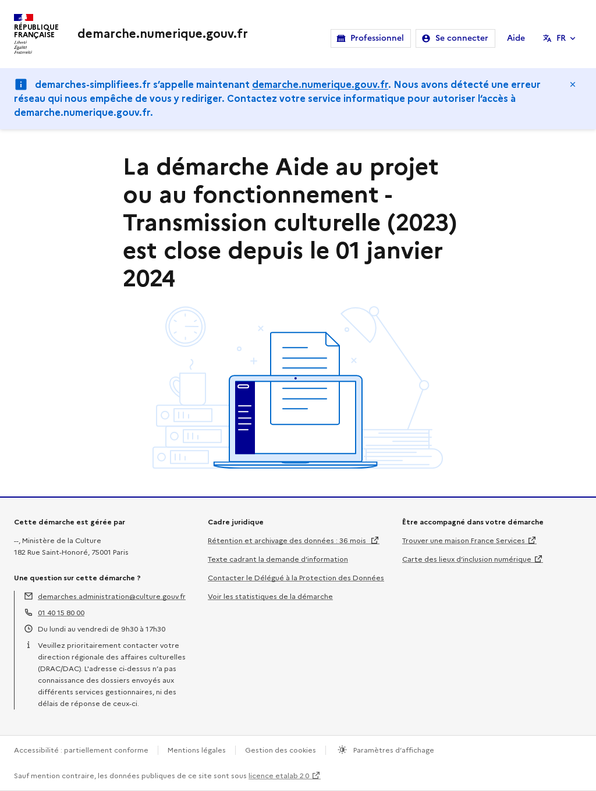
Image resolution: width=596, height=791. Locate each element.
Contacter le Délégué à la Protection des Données (296, 577)
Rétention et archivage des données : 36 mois (288, 540)
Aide (516, 38)
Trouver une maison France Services (463, 540)
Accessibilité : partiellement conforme (81, 750)
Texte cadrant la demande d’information (278, 559)
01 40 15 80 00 (61, 612)
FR (561, 38)
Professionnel (377, 38)
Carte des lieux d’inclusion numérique (466, 559)
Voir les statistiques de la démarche (270, 596)
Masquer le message (572, 84)
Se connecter (461, 38)
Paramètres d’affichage (393, 750)
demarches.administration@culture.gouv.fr (112, 596)
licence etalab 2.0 (279, 775)
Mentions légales (197, 750)
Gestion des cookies (280, 750)
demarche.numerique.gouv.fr (320, 84)
